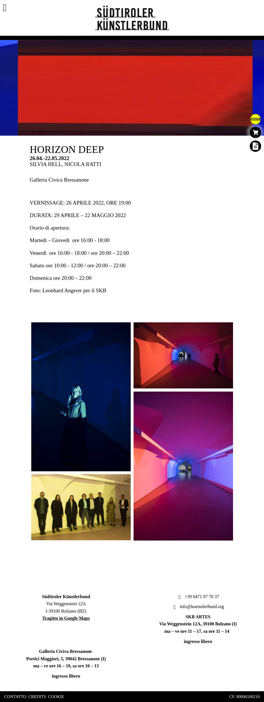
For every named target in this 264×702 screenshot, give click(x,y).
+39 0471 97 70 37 (198, 596)
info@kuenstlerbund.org (198, 606)
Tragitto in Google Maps (66, 618)
